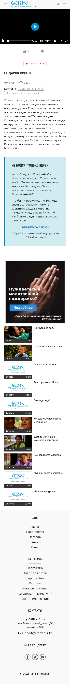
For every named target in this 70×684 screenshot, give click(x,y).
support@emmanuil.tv (37, 633)
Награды (35, 537)
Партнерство (35, 531)
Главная (35, 526)
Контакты (35, 542)
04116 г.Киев (35, 623)
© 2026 (24, 673)
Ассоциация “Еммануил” (35, 593)
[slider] (18, 40)
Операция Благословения (21, 93)
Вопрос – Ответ (35, 578)
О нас (35, 547)
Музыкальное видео (35, 588)
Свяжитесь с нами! (35, 227)
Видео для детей (35, 573)
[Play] (3, 41)
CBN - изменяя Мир (31, 88)
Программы (35, 568)
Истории (35, 583)
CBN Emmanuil (40, 673)
